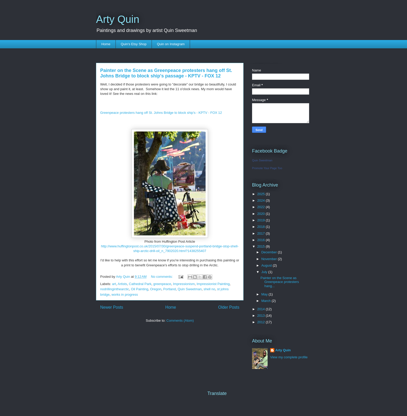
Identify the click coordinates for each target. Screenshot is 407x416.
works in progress (124, 294)
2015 (261, 246)
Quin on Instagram (171, 44)
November (269, 259)
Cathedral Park (140, 284)
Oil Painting (139, 289)
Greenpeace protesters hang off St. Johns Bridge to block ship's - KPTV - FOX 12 (161, 113)
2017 (261, 233)
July (264, 272)
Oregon (155, 289)
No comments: (162, 277)
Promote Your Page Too (267, 168)
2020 (261, 214)
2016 (261, 240)
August (267, 265)
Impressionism (184, 284)
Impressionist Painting (212, 284)
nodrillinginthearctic (114, 289)
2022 (261, 207)
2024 (261, 200)
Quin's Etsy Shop (133, 44)
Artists (122, 284)
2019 (261, 220)
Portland (169, 289)
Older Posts (228, 307)
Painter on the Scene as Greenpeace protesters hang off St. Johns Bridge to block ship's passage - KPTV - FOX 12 (166, 73)
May (265, 294)
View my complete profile (289, 357)
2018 (261, 227)
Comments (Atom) (180, 320)
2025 (261, 194)
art (114, 284)
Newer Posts (111, 307)
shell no (209, 289)
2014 (261, 309)
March (266, 301)
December (269, 252)
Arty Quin (117, 19)
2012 (261, 322)
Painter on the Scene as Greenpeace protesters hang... (279, 282)
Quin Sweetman (190, 289)
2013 (261, 316)
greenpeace (162, 284)
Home (106, 44)
